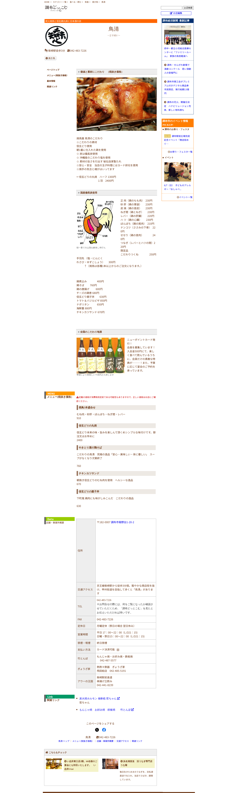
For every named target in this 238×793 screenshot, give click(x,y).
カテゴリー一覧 (59, 1)
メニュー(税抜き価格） (58, 75)
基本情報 (51, 80)
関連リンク (52, 86)
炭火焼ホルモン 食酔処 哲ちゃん (98, 698)
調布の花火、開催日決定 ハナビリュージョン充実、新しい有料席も (177, 105)
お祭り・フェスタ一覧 (181, 151)
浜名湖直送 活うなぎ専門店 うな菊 (137, 763)
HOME (46, 1)
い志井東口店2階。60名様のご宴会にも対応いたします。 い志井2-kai (80, 765)
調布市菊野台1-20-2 (122, 522)
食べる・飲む (75, 1)
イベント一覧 (186, 197)
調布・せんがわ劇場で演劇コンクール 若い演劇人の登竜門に (177, 68)
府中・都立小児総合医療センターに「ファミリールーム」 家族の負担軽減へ (177, 52)
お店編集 (177, 13)
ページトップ (53, 69)
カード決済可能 (106, 649)
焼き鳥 (95, 1)
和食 (87, 1)
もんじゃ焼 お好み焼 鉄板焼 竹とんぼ (105, 709)
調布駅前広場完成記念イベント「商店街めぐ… (177, 139)
